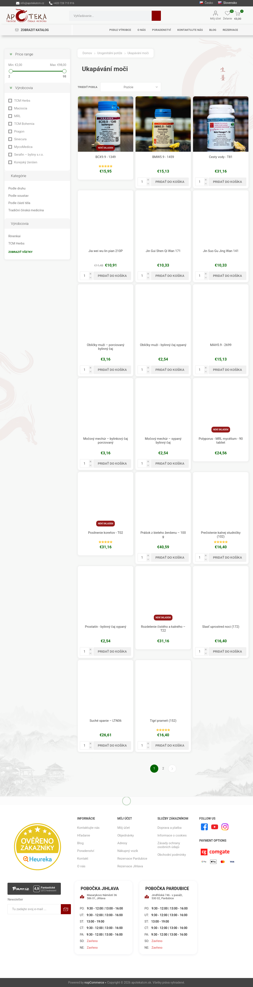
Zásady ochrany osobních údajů (168, 845)
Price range (24, 54)
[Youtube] (214, 826)
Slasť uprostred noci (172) (220, 627)
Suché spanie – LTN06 (105, 721)
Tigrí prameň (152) (163, 721)
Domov (87, 53)
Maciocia (20, 108)
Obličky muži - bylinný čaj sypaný (163, 345)
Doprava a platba (169, 828)
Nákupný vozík (127, 851)
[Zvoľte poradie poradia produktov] (130, 87)
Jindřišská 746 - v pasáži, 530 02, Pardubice (163, 896)
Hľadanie (156, 16)
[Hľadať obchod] (110, 16)
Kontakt (82, 858)
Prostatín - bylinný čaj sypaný (105, 627)
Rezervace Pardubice (132, 858)
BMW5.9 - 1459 (163, 157)
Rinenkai (14, 236)
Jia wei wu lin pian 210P (105, 251)
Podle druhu (16, 188)
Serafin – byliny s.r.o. (29, 155)
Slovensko (227, 2)
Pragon (19, 131)
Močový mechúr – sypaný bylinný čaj (163, 440)
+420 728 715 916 (61, 3)
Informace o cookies (172, 835)
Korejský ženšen (25, 162)
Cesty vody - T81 (221, 157)
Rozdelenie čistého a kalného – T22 (163, 628)
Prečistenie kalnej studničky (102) (221, 534)
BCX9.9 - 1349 (105, 157)
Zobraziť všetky (20, 251)
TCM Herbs (22, 101)
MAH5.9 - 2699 (220, 345)
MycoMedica (23, 147)
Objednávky (125, 835)
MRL (17, 116)
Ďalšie (172, 769)
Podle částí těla (19, 203)
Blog (80, 843)
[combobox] (110, 16)
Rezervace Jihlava (130, 866)
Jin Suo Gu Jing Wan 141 (220, 251)
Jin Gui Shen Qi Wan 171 (163, 251)
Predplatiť (66, 909)
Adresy (122, 843)
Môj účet (215, 18)
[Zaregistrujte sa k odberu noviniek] (34, 909)
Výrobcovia (24, 88)
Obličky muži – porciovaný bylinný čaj (105, 347)
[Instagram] (225, 826)
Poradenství (85, 851)
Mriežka (237, 87)
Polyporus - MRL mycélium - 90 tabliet (221, 440)
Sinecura (20, 139)
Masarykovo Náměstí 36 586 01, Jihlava (98, 896)
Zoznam (245, 87)
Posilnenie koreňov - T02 (105, 533)
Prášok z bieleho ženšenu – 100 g (163, 534)
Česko (206, 2)
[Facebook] (204, 826)
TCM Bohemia (24, 124)
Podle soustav (18, 196)
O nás (81, 866)
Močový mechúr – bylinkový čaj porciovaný (105, 440)
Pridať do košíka (169, 181)
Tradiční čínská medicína (26, 210)
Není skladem (105, 148)
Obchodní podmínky (171, 855)
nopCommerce (94, 982)
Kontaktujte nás (88, 828)
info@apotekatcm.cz (30, 3)
